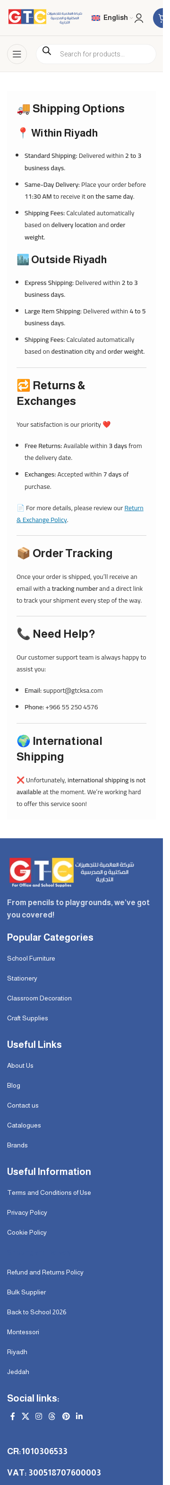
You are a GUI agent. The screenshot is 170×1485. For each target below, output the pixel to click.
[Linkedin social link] (79, 1417)
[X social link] (25, 1417)
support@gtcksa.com (72, 690)
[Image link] (70, 871)
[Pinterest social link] (66, 1417)
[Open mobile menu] (17, 54)
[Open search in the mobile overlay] (96, 54)
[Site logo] (44, 17)
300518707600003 (64, 1472)
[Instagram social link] (38, 1417)
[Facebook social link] (12, 1417)
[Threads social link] (52, 1417)
